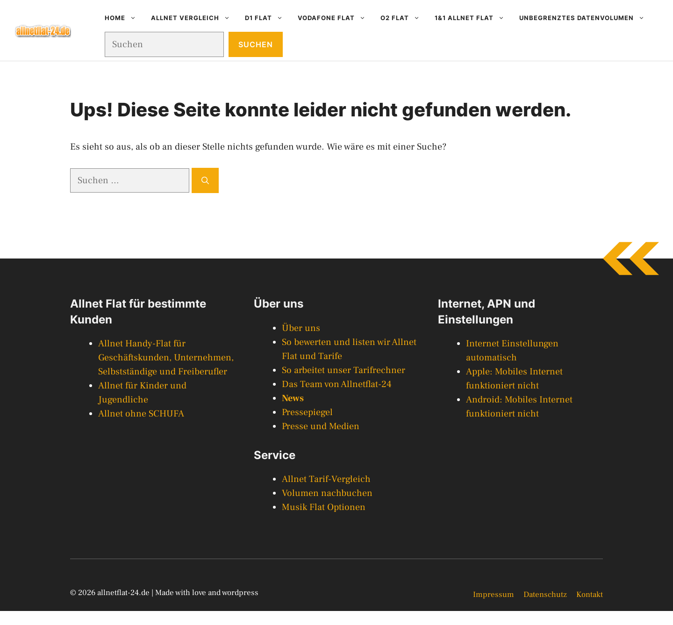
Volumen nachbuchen (327, 493)
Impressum (493, 594)
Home (124, 18)
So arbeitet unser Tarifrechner (343, 370)
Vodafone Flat (335, 18)
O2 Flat (403, 18)
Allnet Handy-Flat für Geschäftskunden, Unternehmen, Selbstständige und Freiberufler (166, 358)
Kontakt (589, 594)
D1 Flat (267, 18)
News (293, 398)
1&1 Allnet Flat (473, 18)
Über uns (301, 328)
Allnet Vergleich (194, 18)
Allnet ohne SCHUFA (141, 414)
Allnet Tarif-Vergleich (326, 479)
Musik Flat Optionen (323, 507)
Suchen (255, 44)
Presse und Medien (320, 426)
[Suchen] (205, 180)
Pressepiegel (307, 412)
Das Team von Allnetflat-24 (337, 384)
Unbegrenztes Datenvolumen (585, 18)
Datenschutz (545, 594)
